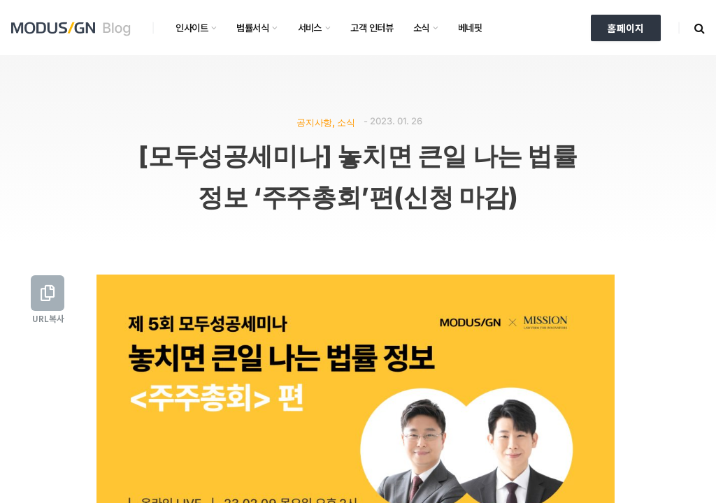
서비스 (310, 27)
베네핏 (470, 27)
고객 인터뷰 (371, 27)
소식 (421, 27)
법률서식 (252, 27)
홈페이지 (626, 28)
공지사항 (313, 122)
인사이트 (192, 27)
